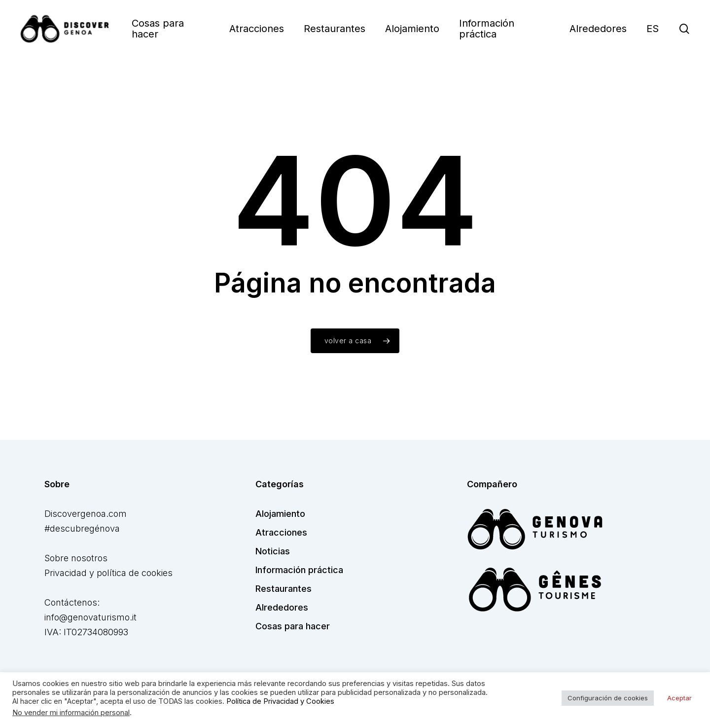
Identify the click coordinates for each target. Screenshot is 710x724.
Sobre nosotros (75, 558)
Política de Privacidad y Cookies (280, 701)
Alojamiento (280, 513)
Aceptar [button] (679, 698)
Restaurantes (283, 588)
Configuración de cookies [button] (608, 698)
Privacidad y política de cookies (108, 573)
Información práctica (299, 570)
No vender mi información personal (71, 712)
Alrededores (281, 607)
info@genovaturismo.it (90, 617)
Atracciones (281, 532)
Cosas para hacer (292, 626)
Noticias (272, 551)
